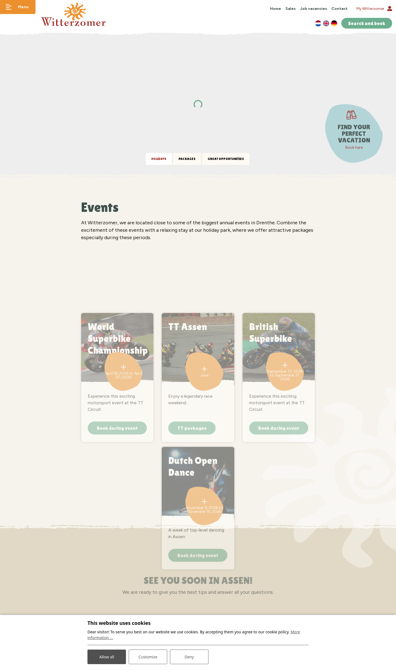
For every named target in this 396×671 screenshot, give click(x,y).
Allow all (106, 656)
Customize (148, 656)
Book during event (117, 478)
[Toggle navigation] (17, 7)
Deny (189, 656)
